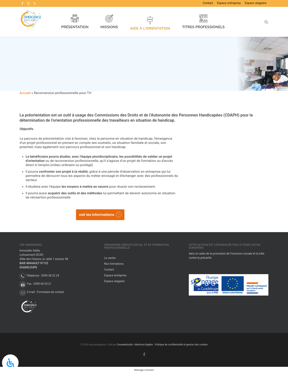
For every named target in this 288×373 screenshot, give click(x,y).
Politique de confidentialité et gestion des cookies (181, 344)
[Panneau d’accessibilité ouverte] (10, 362)
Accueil (25, 93)
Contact (208, 3)
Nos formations (114, 263)
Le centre (110, 258)
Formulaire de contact (50, 292)
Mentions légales (144, 344)
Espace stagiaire (255, 3)
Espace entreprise (229, 3)
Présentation (76, 27)
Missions (110, 27)
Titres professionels (204, 27)
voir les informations (96, 215)
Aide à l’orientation (151, 28)
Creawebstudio (125, 344)
